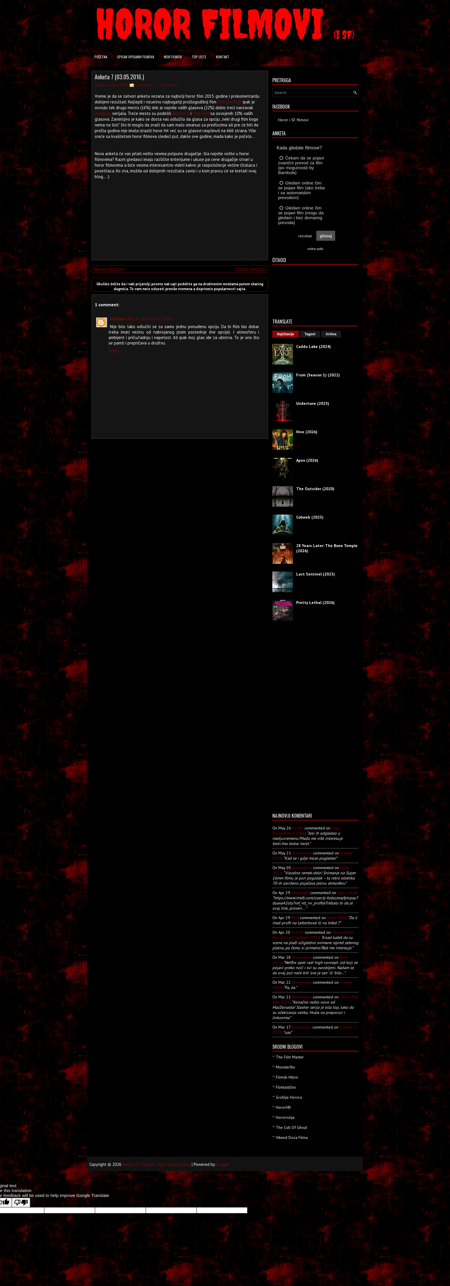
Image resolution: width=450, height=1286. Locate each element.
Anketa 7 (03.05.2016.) (119, 77)
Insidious (103, 113)
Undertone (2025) (312, 403)
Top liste (199, 56)
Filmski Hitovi (287, 1077)
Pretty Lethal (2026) (315, 602)
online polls (315, 249)
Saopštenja (144, 85)
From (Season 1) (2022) (318, 375)
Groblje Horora (289, 1097)
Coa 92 (297, 932)
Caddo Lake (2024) (313, 346)
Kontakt (222, 56)
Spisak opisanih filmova (135, 56)
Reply (113, 350)
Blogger (223, 1164)
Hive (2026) (306, 431)
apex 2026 (346, 892)
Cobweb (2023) (309, 517)
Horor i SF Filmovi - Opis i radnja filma (157, 1164)
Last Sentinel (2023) (315, 574)
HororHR (283, 1107)
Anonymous (302, 853)
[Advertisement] (178, 215)
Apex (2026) (307, 460)
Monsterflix (285, 1067)
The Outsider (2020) (315, 488)
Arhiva (331, 334)
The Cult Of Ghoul (291, 1127)
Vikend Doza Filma (292, 1137)
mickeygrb (300, 892)
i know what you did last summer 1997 (312, 935)
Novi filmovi (173, 56)
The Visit (201, 113)
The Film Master (290, 1057)
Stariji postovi (250, 269)
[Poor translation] (21, 1202)
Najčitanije (285, 334)
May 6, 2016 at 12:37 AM (150, 319)
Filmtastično (286, 1087)
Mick (295, 917)
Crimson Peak (230, 102)
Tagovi (309, 334)
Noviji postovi (109, 269)
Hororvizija (285, 1117)
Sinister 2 (180, 113)
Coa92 (297, 828)
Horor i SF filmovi (293, 119)
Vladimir (118, 319)
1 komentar (169, 85)
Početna (100, 56)
